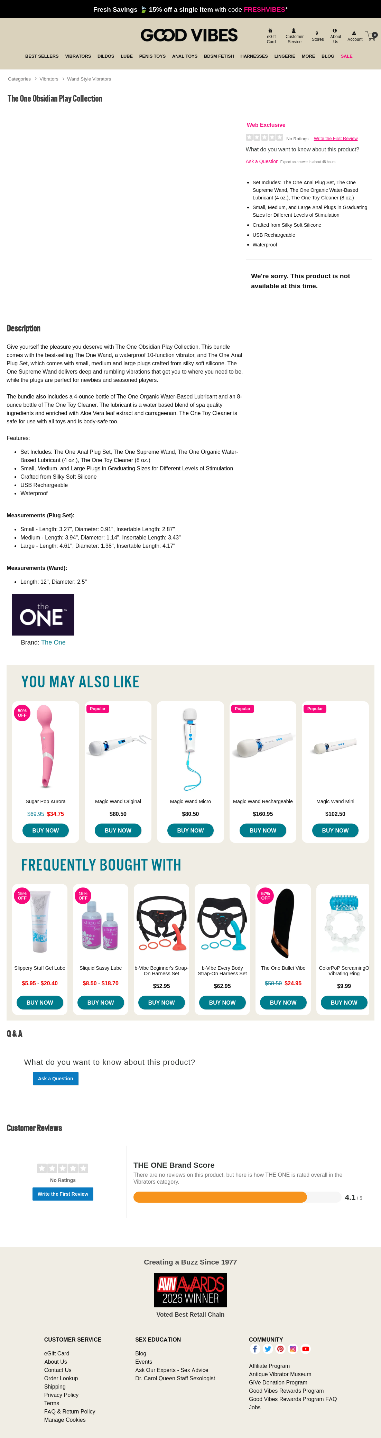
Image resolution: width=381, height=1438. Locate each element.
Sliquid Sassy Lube (101, 968)
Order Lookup (61, 1378)
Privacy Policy (61, 1394)
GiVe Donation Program (278, 1382)
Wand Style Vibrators (89, 79)
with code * (190, 9)
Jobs (255, 1407)
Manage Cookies (65, 1419)
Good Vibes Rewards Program (286, 1390)
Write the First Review (336, 138)
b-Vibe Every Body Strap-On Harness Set (222, 971)
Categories (19, 79)
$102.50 (335, 813)
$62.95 (222, 986)
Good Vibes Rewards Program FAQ (293, 1398)
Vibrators (49, 79)
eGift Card (56, 1353)
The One (53, 642)
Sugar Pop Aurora (46, 801)
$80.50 (118, 813)
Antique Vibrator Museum (280, 1374)
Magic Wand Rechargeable (263, 801)
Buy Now (45, 830)
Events (143, 1361)
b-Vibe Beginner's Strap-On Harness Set (161, 971)
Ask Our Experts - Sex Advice (171, 1369)
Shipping (55, 1386)
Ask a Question (262, 161)
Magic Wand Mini (335, 801)
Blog (140, 1353)
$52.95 (161, 986)
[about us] (334, 36)
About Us (55, 1361)
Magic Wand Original (118, 801)
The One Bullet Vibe (283, 968)
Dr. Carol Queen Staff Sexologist (175, 1378)
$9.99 (344, 986)
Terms (51, 1403)
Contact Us (58, 1369)
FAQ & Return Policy (69, 1411)
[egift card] (270, 36)
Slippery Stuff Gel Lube (39, 968)
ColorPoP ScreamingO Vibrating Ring (344, 971)
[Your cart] (370, 35)
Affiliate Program (269, 1365)
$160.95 (263, 813)
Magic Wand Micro (190, 801)
